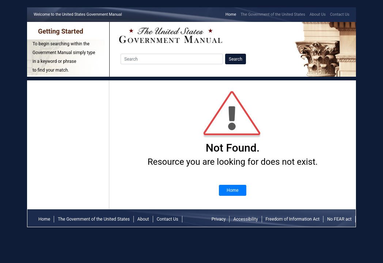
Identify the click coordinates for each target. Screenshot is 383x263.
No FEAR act (339, 219)
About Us (318, 14)
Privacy (219, 219)
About (143, 219)
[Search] (172, 59)
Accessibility (245, 219)
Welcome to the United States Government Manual (79, 14)
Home (231, 14)
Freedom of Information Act (293, 219)
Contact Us (339, 14)
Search (235, 59)
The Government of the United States (272, 14)
